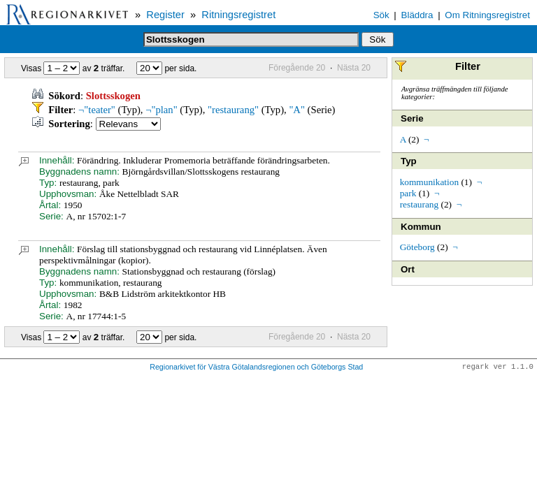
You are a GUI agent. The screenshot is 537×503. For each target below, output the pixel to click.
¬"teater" (96, 109)
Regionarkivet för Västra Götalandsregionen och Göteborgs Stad (256, 367)
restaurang (419, 204)
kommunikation (429, 182)
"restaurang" (233, 109)
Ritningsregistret (238, 14)
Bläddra (417, 15)
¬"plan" (161, 109)
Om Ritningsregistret (487, 15)
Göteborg (417, 247)
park (408, 193)
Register (165, 14)
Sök (381, 15)
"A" (297, 109)
